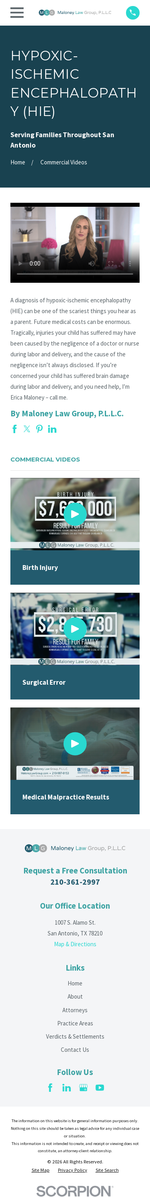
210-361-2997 (75, 882)
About (75, 996)
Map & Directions (75, 944)
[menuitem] (41, 1170)
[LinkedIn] (66, 1087)
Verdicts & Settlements (75, 1036)
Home (75, 983)
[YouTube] (100, 1087)
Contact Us (75, 1049)
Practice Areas (75, 1023)
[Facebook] (50, 1087)
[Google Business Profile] (83, 1087)
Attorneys (75, 1010)
